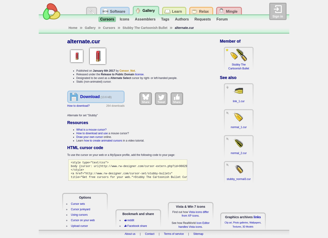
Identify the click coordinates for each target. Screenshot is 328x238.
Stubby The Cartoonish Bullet (145, 28)
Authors (182, 19)
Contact (149, 233)
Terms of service (174, 233)
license (139, 74)
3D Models (247, 226)
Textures (237, 226)
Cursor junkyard (80, 209)
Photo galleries (240, 222)
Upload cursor (79, 226)
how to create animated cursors (103, 140)
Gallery (90, 28)
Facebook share (135, 226)
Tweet (161, 98)
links (257, 217)
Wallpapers (255, 222)
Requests (203, 19)
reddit (129, 220)
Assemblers (145, 19)
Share (145, 98)
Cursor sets (78, 203)
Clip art (228, 222)
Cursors (107, 19)
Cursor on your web (83, 220)
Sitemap (198, 233)
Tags (165, 19)
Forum (222, 19)
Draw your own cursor (89, 137)
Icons (124, 19)
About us (130, 233)
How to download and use (92, 133)
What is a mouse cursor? (91, 129)
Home (73, 28)
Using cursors (79, 214)
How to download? (78, 105)
